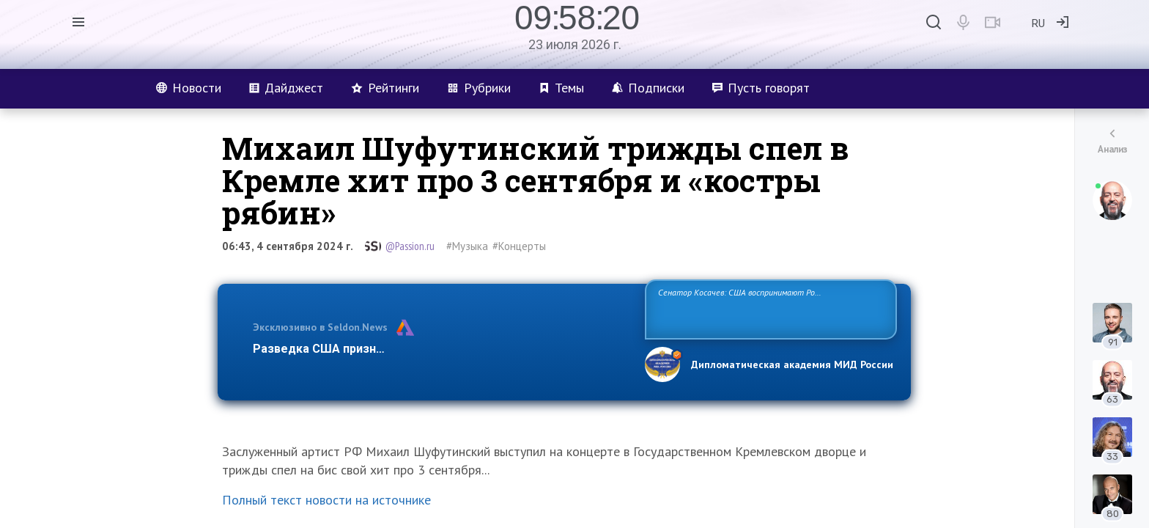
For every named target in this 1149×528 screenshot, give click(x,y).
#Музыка (467, 246)
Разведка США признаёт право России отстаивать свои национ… (441, 349)
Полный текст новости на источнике (326, 499)
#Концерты (519, 246)
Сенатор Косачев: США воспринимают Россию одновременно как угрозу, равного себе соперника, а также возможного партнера (768, 308)
